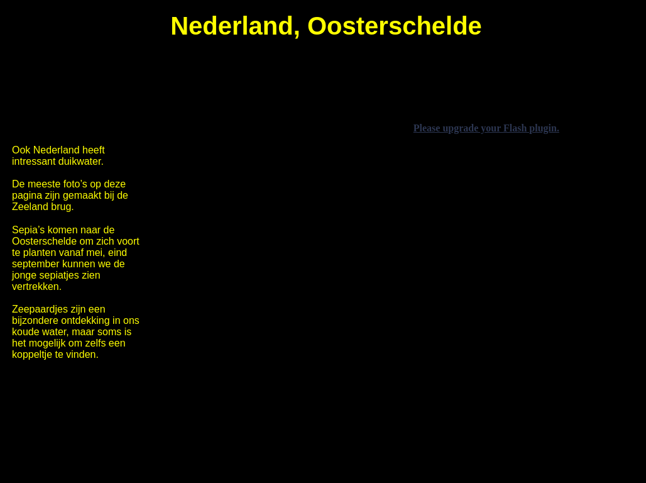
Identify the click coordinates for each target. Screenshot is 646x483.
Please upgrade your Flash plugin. (486, 128)
